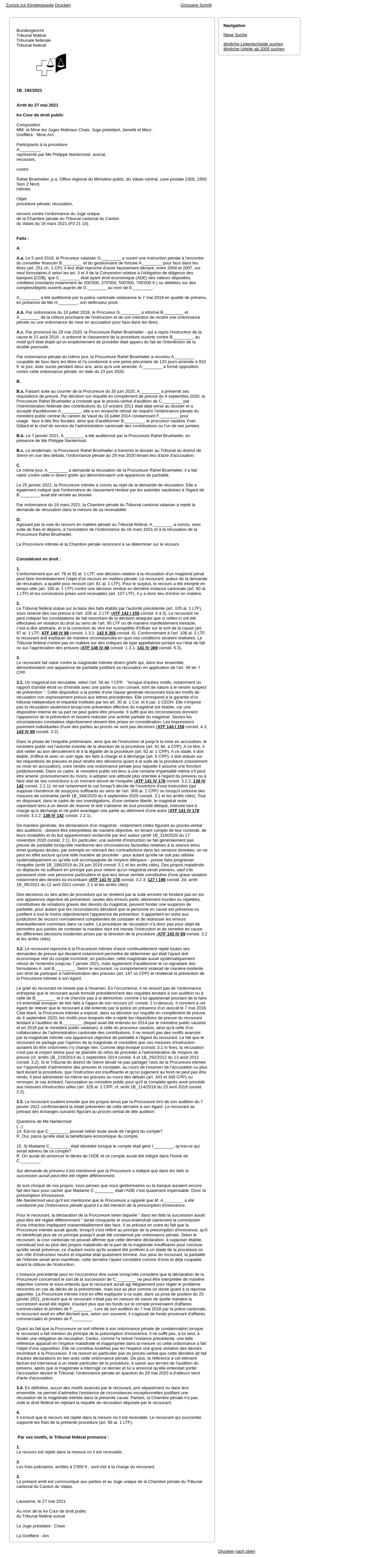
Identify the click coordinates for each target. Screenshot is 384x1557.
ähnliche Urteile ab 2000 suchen (254, 48)
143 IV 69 (25, 731)
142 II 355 (106, 632)
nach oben (245, 1551)
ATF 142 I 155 (125, 613)
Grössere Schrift (196, 5)
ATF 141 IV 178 (151, 780)
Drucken (63, 5)
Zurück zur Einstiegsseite (30, 5)
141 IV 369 (147, 647)
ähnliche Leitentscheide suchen (253, 43)
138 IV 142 (53, 815)
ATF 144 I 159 (170, 726)
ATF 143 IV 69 (172, 933)
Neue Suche (235, 34)
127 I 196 (157, 879)
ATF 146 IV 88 (55, 632)
